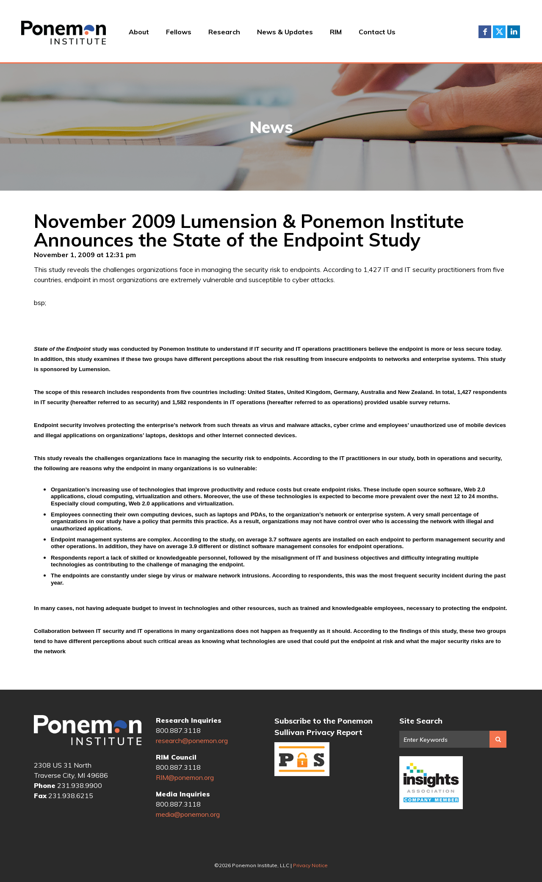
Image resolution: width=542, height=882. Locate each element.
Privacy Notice (310, 865)
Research (224, 32)
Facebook (484, 31)
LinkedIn (513, 31)
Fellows (178, 32)
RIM (336, 32)
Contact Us (377, 32)
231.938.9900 (79, 785)
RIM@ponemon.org (185, 777)
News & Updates (285, 32)
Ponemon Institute (87, 731)
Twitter (499, 31)
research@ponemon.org (192, 740)
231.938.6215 (70, 795)
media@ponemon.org (188, 814)
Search (497, 739)
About (139, 32)
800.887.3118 (178, 730)
